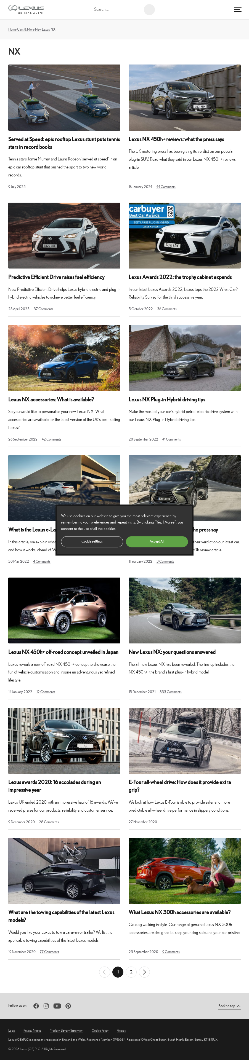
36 (167, 309)
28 (49, 822)
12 (45, 691)
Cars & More (26, 29)
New (38, 29)
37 (43, 309)
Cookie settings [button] (92, 541)
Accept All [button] (157, 541)
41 (171, 439)
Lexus (46, 29)
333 (171, 691)
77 (49, 951)
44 (166, 186)
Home (12, 29)
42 (51, 439)
